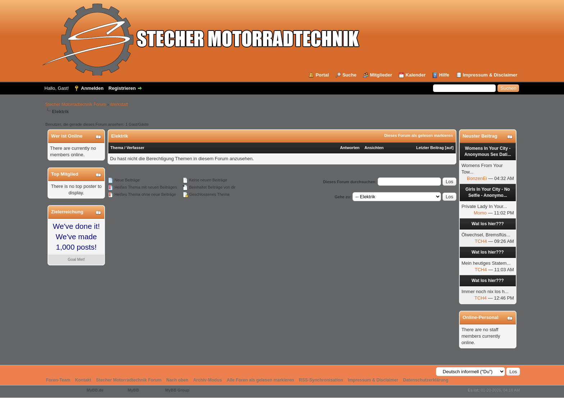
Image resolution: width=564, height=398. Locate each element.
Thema (116, 147)
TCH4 (481, 241)
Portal (322, 75)
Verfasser (136, 147)
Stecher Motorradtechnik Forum (75, 104)
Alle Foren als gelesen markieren (260, 380)
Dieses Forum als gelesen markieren (418, 135)
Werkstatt (119, 104)
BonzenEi (477, 178)
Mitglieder (381, 75)
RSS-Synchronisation (321, 380)
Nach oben (177, 380)
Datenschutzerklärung (425, 380)
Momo (480, 213)
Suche (349, 75)
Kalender (416, 75)
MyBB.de (95, 390)
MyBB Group (177, 390)
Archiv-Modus (207, 380)
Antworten (349, 147)
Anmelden (92, 88)
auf (449, 147)
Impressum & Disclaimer (490, 75)
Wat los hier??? (488, 223)
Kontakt (83, 380)
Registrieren (122, 88)
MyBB (133, 390)
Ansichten (373, 147)
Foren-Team (58, 380)
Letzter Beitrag (430, 147)
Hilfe (444, 75)
